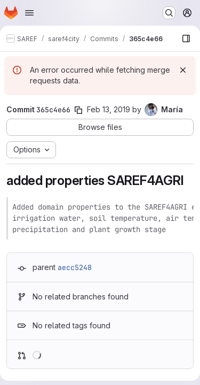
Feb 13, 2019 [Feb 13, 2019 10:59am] (108, 109)
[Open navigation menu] (29, 12)
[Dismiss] (183, 70)
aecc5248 (75, 267)
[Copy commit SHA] (78, 110)
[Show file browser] (186, 38)
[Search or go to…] (169, 12)
